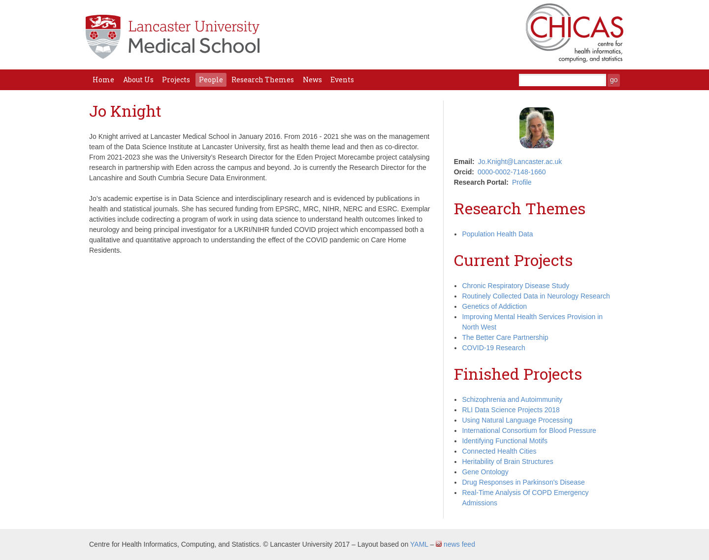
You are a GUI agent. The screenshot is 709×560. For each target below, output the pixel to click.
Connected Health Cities (499, 451)
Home (103, 79)
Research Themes (262, 79)
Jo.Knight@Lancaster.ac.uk (520, 161)
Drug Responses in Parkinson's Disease (523, 482)
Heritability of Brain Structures (507, 461)
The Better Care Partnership (505, 337)
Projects (176, 79)
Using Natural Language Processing (517, 420)
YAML (419, 544)
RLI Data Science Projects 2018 (510, 410)
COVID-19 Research (493, 348)
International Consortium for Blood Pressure (529, 430)
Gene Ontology (485, 472)
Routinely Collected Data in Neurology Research (536, 296)
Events (342, 79)
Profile (522, 182)
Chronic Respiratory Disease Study (515, 286)
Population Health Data (497, 234)
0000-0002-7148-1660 (512, 172)
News (312, 79)
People (211, 79)
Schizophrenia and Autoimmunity (512, 399)
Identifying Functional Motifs (505, 441)
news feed (455, 544)
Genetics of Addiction (494, 306)
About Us (138, 79)
